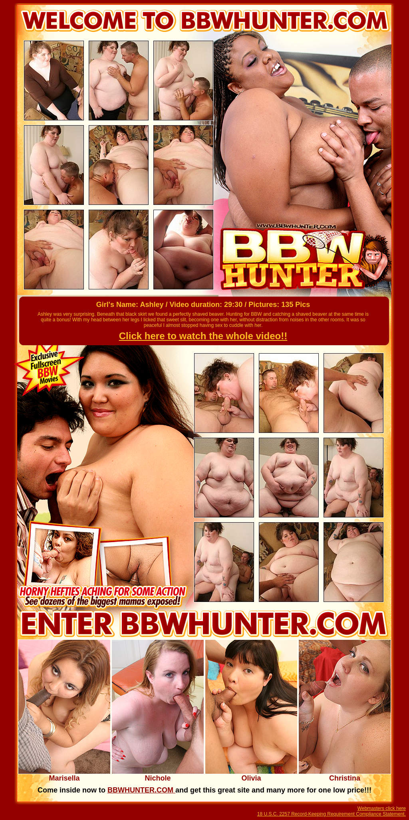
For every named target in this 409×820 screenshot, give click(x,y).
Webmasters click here (381, 808)
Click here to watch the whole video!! (203, 335)
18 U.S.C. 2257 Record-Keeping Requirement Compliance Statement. (331, 814)
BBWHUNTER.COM (141, 790)
